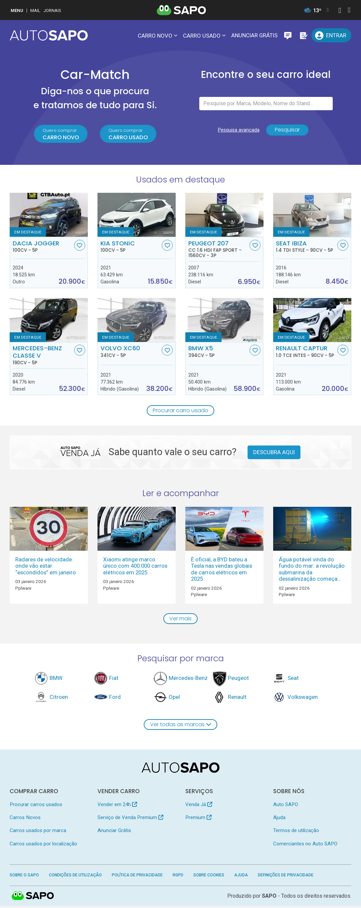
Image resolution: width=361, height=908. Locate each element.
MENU (17, 10)
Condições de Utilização (75, 877)
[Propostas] (303, 35)
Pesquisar (287, 132)
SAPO (269, 898)
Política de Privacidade (137, 877)
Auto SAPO (285, 806)
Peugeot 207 (218, 250)
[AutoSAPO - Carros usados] (49, 35)
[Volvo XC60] (136, 321)
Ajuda (279, 819)
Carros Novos (25, 819)
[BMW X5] (224, 321)
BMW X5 (218, 352)
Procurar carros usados (36, 806)
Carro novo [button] (155, 35)
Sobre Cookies (208, 877)
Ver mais (180, 620)
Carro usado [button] (202, 35)
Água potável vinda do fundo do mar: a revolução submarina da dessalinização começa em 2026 (312, 573)
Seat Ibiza (306, 247)
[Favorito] (79, 246)
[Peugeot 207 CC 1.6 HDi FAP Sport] (224, 216)
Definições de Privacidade (285, 877)
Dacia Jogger (43, 247)
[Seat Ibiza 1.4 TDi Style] (312, 216)
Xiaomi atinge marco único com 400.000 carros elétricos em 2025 (135, 567)
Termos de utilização (296, 833)
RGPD (178, 877)
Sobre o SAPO (24, 877)
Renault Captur (306, 352)
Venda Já (198, 806)
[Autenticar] (339, 11)
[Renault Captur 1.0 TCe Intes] (312, 321)
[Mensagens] (288, 35)
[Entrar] (331, 35)
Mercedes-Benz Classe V (43, 356)
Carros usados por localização (43, 846)
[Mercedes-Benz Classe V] (49, 321)
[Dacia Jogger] (49, 216)
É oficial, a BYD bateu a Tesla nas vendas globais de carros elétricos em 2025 (221, 570)
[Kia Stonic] (136, 216)
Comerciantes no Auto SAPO (305, 846)
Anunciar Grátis (254, 35)
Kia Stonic (130, 247)
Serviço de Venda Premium (130, 819)
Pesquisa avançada (237, 132)
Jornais (52, 10)
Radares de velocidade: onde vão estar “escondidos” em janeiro (45, 567)
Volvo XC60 (130, 352)
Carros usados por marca (38, 833)
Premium (198, 819)
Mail (35, 10)
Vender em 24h (117, 806)
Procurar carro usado (181, 412)
